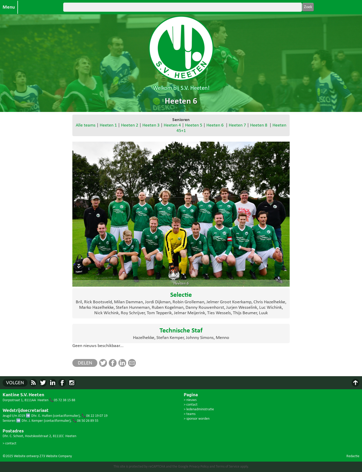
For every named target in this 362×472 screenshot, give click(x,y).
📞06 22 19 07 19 (94, 416)
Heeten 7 (237, 125)
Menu (9, 7)
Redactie (352, 456)
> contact (9, 443)
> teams (189, 414)
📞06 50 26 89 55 (85, 421)
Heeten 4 (172, 125)
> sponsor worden (196, 419)
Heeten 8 (258, 125)
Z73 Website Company (56, 456)
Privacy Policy (199, 467)
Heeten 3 (151, 125)
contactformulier (66, 416)
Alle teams (86, 125)
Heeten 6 (215, 125)
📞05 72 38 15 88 (62, 400)
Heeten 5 (193, 125)
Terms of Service (227, 467)
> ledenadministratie (199, 409)
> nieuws (190, 400)
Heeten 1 (108, 125)
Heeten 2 (129, 125)
